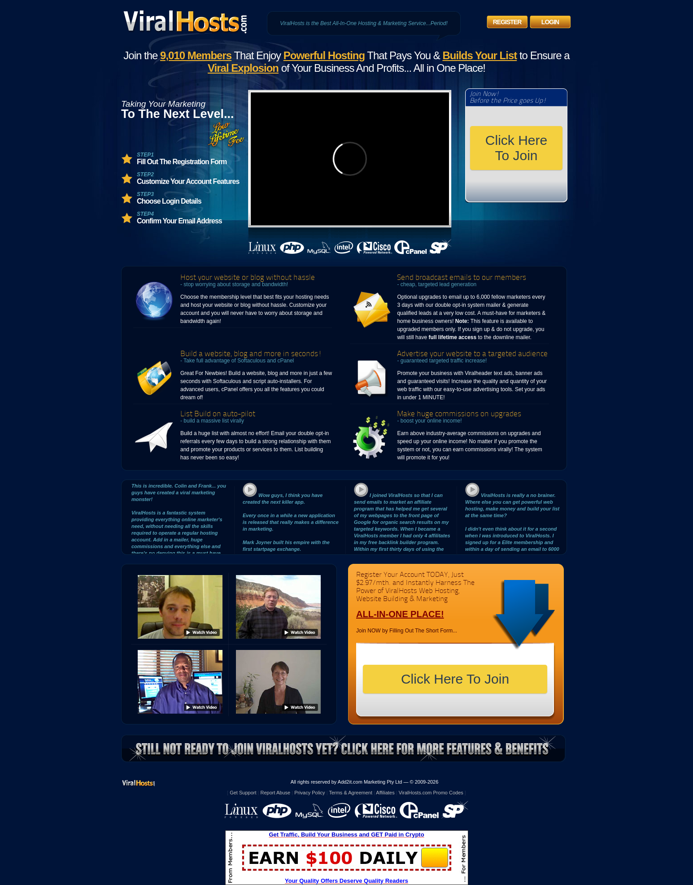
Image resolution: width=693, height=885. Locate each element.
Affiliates (385, 792)
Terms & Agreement (350, 792)
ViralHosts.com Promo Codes (431, 792)
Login (550, 22)
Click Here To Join (516, 148)
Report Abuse (276, 792)
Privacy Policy (309, 792)
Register (507, 22)
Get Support (243, 792)
